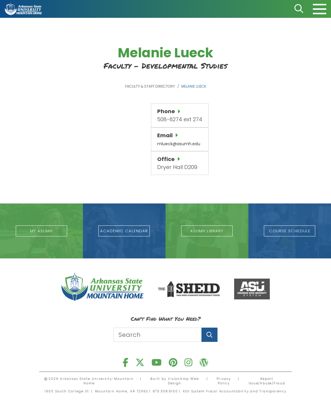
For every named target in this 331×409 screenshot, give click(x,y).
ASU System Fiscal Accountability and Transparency (235, 391)
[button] (41, 230)
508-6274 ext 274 (180, 119)
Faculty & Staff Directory (150, 86)
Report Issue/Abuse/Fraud (266, 381)
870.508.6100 (164, 391)
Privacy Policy (222, 381)
